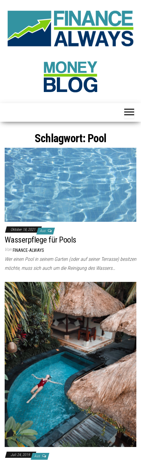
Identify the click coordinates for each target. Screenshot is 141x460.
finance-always (28, 250)
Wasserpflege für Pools (40, 239)
